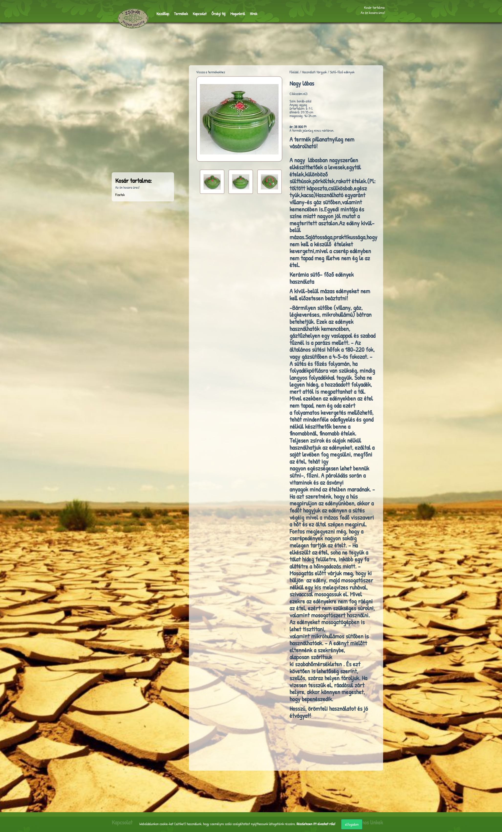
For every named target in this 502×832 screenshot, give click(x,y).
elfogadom (352, 824)
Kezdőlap (162, 13)
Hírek (247, 13)
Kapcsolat (197, 13)
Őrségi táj (215, 13)
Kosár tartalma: (374, 7)
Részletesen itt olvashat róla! (316, 823)
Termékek (179, 13)
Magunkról (233, 13)
